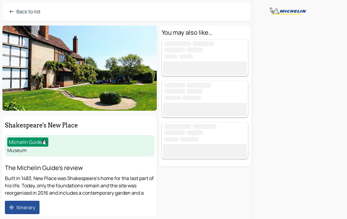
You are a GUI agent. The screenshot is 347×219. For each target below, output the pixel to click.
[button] (79, 68)
